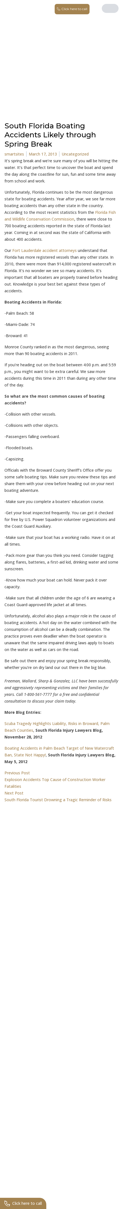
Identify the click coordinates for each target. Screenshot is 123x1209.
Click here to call (23, 1203)
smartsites (14, 154)
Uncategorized (75, 154)
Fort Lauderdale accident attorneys (44, 250)
